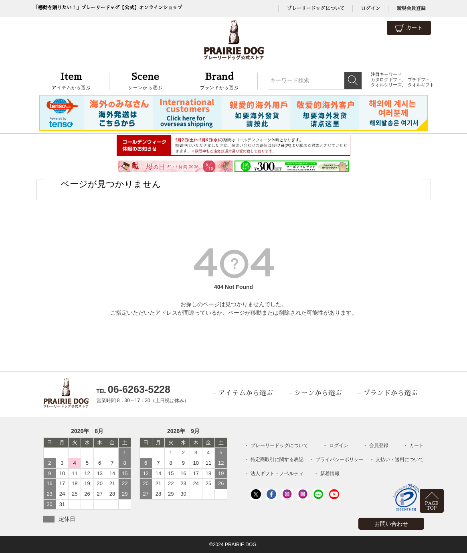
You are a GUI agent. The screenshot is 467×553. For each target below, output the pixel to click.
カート (409, 28)
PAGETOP (431, 505)
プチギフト (419, 79)
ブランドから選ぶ (219, 80)
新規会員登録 (410, 8)
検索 (353, 80)
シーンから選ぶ (145, 80)
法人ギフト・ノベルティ (277, 473)
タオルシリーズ (386, 84)
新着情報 (330, 473)
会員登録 (378, 445)
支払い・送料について (400, 459)
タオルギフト (421, 84)
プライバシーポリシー (339, 459)
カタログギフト (386, 79)
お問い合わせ (391, 523)
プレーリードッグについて (315, 8)
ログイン (370, 8)
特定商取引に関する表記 (277, 459)
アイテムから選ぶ (71, 80)
